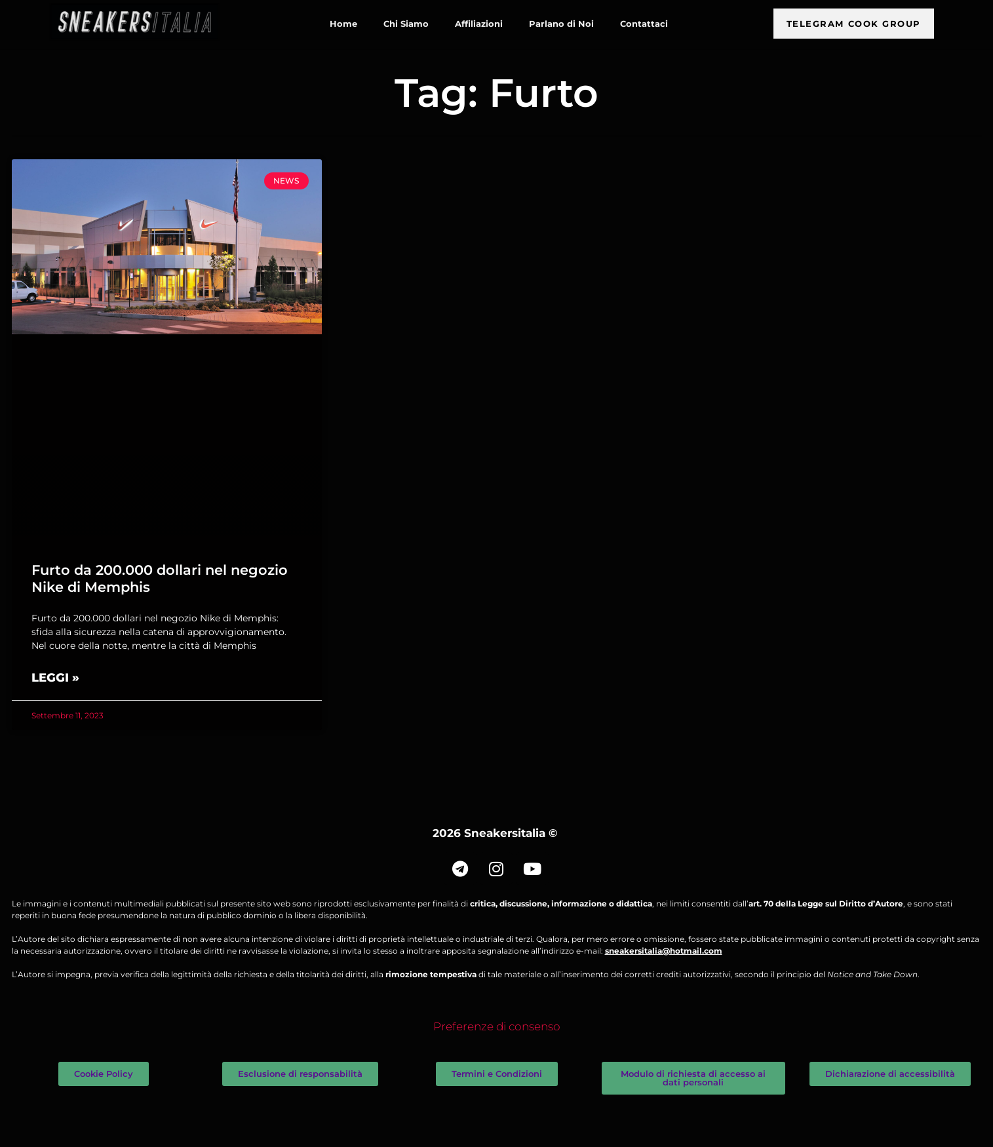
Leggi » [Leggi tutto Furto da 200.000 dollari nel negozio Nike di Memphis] (55, 678)
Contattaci (644, 18)
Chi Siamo (406, 18)
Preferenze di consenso (496, 1026)
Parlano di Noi (561, 18)
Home (343, 18)
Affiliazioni (479, 18)
